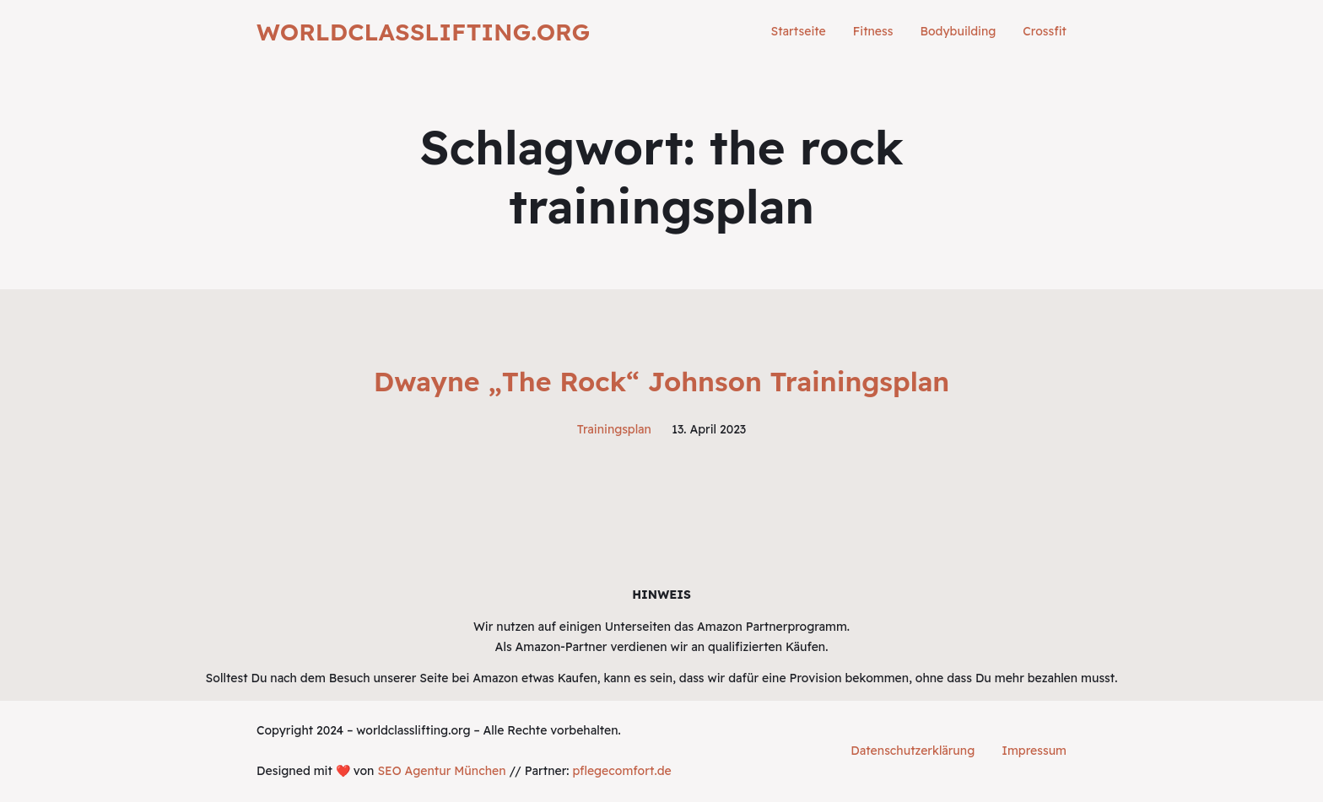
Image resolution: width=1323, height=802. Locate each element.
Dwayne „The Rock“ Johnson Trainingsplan (661, 381)
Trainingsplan (614, 429)
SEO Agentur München (441, 770)
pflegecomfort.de (621, 770)
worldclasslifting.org (423, 31)
